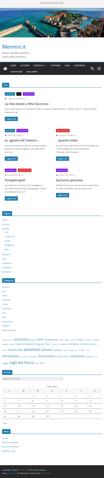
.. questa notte (67, 140)
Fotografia (9, 245)
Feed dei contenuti (10, 442)
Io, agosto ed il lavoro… (22, 140)
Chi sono (24, 65)
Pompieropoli (15, 180)
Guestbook (79, 65)
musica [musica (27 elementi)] (12, 350)
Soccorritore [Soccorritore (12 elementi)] (63, 356)
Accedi (5, 438)
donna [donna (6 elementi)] (11, 344)
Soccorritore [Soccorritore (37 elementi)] (46, 356)
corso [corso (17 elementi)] (79, 339)
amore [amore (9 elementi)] (33, 340)
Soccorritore (28, 94)
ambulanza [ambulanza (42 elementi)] (21, 339)
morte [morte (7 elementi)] (4, 350)
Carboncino (10, 236)
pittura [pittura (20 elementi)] (58, 349)
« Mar (4, 423)
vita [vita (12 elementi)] (42, 363)
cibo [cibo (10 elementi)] (67, 339)
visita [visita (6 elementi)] (37, 363)
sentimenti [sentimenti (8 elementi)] (33, 356)
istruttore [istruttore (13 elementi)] (85, 344)
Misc (7, 249)
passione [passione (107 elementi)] (32, 349)
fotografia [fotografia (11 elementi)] (39, 344)
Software (55, 65)
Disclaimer (31, 71)
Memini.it (14, 46)
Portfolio (39, 65)
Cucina (5, 304)
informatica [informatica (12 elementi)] (73, 344)
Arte (4, 291)
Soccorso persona (69, 180)
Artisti (4, 295)
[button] (45, 65)
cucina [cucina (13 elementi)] (96, 339)
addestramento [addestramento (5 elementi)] (7, 340)
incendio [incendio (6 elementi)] (55, 344)
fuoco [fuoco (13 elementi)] (48, 344)
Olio (6, 232)
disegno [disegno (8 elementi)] (5, 344)
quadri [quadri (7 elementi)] (71, 350)
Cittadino (6, 300)
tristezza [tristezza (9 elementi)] (90, 356)
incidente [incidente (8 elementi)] (62, 344)
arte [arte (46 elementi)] (40, 339)
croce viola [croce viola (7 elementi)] (88, 340)
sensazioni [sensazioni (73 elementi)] (11, 355)
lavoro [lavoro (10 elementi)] (94, 344)
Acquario (6, 287)
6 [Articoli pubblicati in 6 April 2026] (4, 401)
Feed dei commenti (10, 446)
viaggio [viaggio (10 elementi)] (5, 363)
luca (24, 99)
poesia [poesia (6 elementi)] (65, 350)
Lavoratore (10, 94)
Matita (7, 241)
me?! (18, 94)
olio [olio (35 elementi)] (20, 350)
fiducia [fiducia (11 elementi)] (18, 344)
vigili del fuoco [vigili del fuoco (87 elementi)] (22, 362)
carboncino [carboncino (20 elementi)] (51, 339)
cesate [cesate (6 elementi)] (61, 340)
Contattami (16, 71)
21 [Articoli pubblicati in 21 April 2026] (19, 411)
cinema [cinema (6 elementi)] (72, 340)
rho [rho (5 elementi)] (76, 350)
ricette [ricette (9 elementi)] (81, 350)
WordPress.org (8, 451)
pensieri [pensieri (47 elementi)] (47, 349)
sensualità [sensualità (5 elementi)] (24, 357)
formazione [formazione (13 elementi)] (28, 344)
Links (67, 65)
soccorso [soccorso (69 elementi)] (77, 356)
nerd (4, 317)
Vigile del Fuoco (63, 130)
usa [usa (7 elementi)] (96, 357)
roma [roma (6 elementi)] (88, 350)
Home (13, 65)
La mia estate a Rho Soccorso (27, 104)
